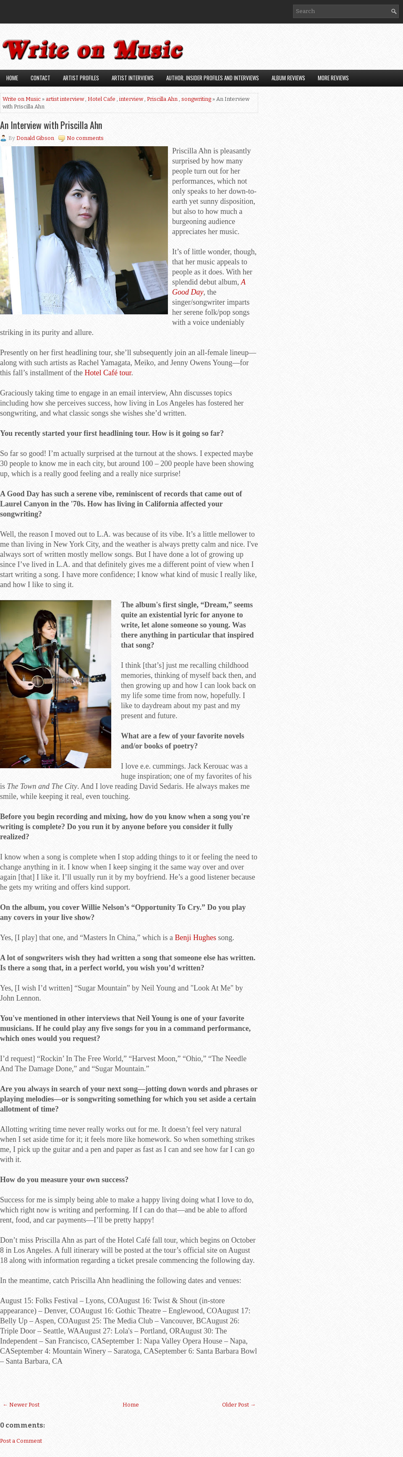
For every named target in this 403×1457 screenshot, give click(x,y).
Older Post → (239, 1405)
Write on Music (22, 99)
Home (12, 78)
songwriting (196, 99)
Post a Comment (21, 1441)
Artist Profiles (81, 78)
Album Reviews (288, 78)
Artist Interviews (133, 78)
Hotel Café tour (107, 373)
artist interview (65, 99)
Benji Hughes (196, 937)
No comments (85, 138)
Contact (40, 78)
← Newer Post (21, 1405)
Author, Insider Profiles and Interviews (212, 78)
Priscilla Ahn (162, 99)
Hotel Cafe (101, 99)
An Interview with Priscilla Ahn (51, 124)
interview (131, 99)
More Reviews (333, 78)
